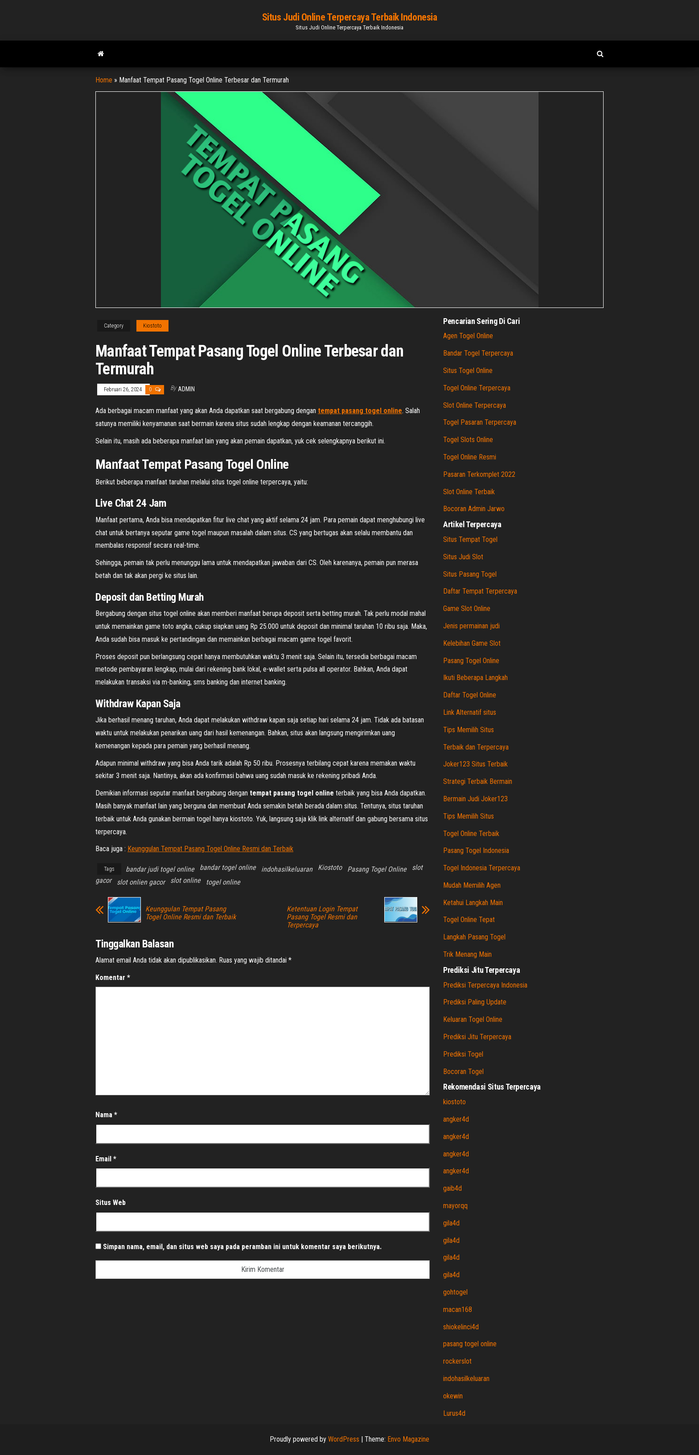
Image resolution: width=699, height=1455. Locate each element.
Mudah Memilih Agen (472, 885)
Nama (106, 1115)
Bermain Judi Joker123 (475, 799)
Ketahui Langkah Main (473, 902)
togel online (223, 882)
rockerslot (457, 1361)
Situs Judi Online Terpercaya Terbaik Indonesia (349, 17)
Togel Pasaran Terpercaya (479, 422)
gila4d (451, 1223)
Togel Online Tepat (469, 919)
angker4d (456, 1119)
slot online (185, 880)
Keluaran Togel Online (472, 1019)
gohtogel (455, 1292)
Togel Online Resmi (469, 457)
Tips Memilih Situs (468, 729)
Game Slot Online (466, 608)
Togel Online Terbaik (471, 833)
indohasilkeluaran (286, 869)
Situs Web (110, 1202)
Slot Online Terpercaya (474, 405)
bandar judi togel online (160, 869)
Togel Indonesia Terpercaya (481, 868)
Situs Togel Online (468, 370)
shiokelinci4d (461, 1327)
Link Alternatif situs (469, 712)
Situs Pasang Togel (470, 574)
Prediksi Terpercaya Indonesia (485, 985)
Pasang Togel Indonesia (476, 850)
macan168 (457, 1309)
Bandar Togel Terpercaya (478, 353)
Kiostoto (152, 326)
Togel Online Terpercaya (476, 388)
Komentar (112, 977)
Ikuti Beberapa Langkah (475, 677)
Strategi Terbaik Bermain (477, 781)
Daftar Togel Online (469, 695)
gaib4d (452, 1188)
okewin (453, 1396)
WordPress (343, 1439)
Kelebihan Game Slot (472, 643)
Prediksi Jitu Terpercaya (477, 1037)
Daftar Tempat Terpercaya (480, 591)
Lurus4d (454, 1413)
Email (105, 1159)
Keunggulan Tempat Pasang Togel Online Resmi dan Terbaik (210, 848)
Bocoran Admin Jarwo (474, 508)
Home (103, 80)
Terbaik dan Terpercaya (476, 747)
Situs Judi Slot (463, 557)
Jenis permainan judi (471, 626)
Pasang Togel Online (377, 869)
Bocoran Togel (463, 1071)
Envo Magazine (408, 1439)
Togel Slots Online (468, 439)
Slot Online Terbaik (469, 492)
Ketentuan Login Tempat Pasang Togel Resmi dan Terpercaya (322, 917)
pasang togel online (470, 1344)
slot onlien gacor (141, 882)
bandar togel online (228, 867)
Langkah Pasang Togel (474, 937)
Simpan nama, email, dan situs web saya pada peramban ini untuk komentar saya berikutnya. (242, 1246)
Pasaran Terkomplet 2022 (479, 474)
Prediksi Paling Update (474, 1002)
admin (186, 389)
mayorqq (455, 1205)
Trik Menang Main (467, 954)
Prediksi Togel (463, 1054)
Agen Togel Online (468, 336)
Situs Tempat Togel (470, 539)
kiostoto (454, 1102)
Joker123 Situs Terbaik (475, 764)
